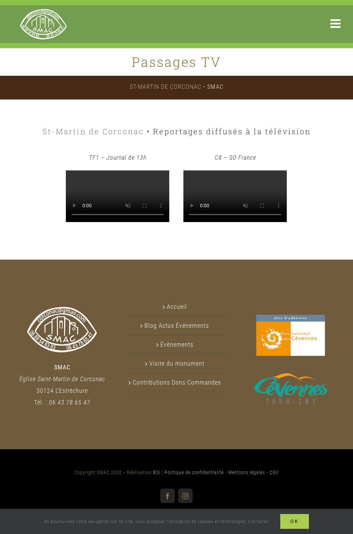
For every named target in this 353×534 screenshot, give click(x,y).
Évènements (176, 344)
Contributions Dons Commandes (177, 382)
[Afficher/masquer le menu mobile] (336, 23)
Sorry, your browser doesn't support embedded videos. (117, 196)
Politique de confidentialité (194, 472)
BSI (156, 472)
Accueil (177, 306)
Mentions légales (246, 472)
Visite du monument (176, 363)
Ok (294, 521)
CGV (274, 472)
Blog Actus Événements (176, 325)
